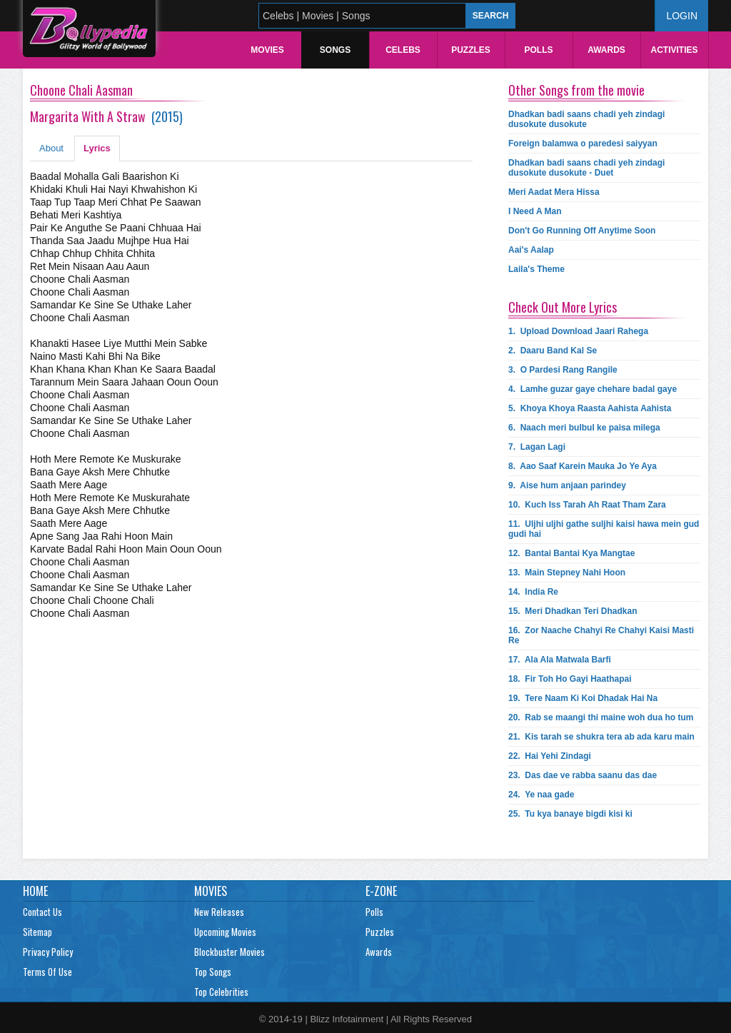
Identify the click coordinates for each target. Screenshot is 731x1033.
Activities (673, 50)
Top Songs (212, 971)
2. (552, 351)
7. (536, 447)
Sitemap (37, 931)
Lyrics (97, 148)
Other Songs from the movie (576, 90)
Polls (538, 50)
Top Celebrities (221, 991)
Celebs (402, 50)
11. (603, 529)
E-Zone (381, 891)
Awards (606, 50)
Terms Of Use (47, 971)
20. (600, 717)
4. (592, 389)
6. (584, 428)
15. (572, 611)
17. (559, 660)
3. (562, 370)
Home (35, 891)
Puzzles (470, 50)
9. (567, 485)
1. (578, 331)
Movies (267, 50)
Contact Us (42, 911)
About (51, 148)
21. (601, 737)
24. (541, 795)
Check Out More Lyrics (562, 307)
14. (533, 592)
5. (590, 408)
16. (601, 635)
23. (582, 775)
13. (566, 573)
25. (570, 814)
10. (587, 505)
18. (570, 679)
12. (571, 553)
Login (681, 15)
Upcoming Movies (225, 931)
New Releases (219, 911)
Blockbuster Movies (229, 951)
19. (582, 698)
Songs (335, 50)
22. (549, 756)
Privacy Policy (48, 951)
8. (582, 466)
